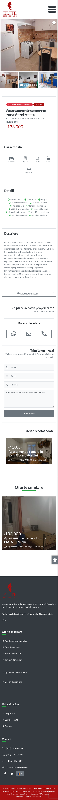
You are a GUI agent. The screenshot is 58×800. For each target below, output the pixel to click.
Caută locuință (10, 719)
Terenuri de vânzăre (13, 659)
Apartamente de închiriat (15, 672)
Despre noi (9, 713)
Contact (7, 726)
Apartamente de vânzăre (15, 641)
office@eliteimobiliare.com (15, 767)
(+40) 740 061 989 (13, 748)
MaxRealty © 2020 (22, 796)
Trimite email (29, 413)
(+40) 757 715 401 (13, 754)
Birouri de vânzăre (12, 653)
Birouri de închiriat (12, 681)
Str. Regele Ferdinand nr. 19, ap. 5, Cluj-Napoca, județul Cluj (28, 615)
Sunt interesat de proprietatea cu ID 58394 (29, 398)
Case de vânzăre (11, 647)
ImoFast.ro (36, 796)
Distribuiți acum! (28, 293)
